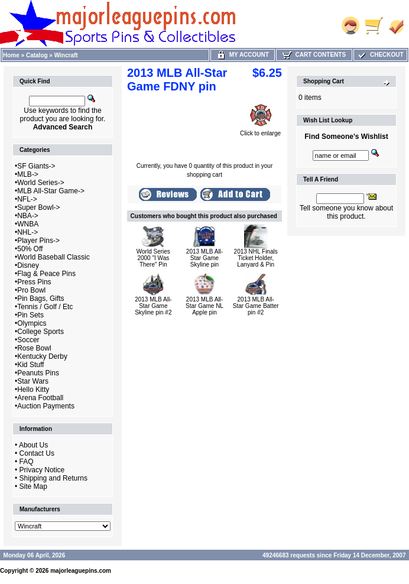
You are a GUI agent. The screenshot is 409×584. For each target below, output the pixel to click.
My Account (242, 54)
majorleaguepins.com (80, 570)
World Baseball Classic (53, 257)
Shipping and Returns (53, 478)
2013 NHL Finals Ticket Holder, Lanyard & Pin (256, 258)
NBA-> (27, 216)
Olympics (31, 323)
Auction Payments (45, 406)
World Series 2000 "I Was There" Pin (153, 258)
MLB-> (27, 174)
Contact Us (37, 453)
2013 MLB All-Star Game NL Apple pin (204, 306)
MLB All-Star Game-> (51, 191)
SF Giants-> (36, 166)
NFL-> (27, 199)
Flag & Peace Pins (46, 274)
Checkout (380, 54)
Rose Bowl (34, 348)
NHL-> (27, 232)
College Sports (40, 331)
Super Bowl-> (38, 207)
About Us (33, 445)
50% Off (30, 249)
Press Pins (34, 282)
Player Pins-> (38, 240)
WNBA (27, 224)
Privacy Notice (42, 470)
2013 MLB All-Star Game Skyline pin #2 (153, 306)
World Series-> (40, 183)
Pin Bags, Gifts (40, 298)
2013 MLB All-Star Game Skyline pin (204, 258)
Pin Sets (30, 315)
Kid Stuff (30, 365)
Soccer (28, 340)
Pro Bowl (31, 290)
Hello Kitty (33, 389)
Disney (28, 265)
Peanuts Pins (38, 373)
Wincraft (66, 55)
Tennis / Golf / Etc (45, 307)
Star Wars (32, 381)
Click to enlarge (260, 131)
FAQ (27, 462)
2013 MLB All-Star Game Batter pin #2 (256, 306)
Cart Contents (314, 54)
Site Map (33, 486)
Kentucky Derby (42, 356)
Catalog (37, 55)
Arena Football (40, 398)
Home (11, 55)
